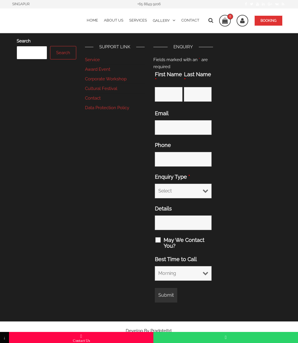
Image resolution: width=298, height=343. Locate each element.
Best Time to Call (176, 259)
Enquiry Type (172, 177)
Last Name (197, 77)
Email (161, 113)
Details (163, 209)
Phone (163, 145)
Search (24, 41)
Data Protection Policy (107, 107)
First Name (168, 77)
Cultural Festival (101, 88)
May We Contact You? (184, 243)
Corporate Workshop (106, 79)
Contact (93, 98)
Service (92, 59)
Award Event (97, 69)
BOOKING (268, 21)
